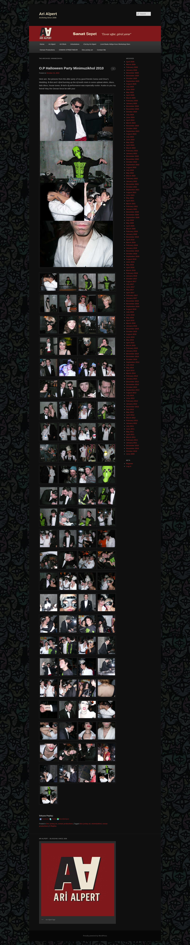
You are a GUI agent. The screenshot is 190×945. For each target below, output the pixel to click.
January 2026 (131, 70)
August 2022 (131, 167)
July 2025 (130, 87)
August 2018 (131, 259)
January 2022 (131, 181)
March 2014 (131, 373)
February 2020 (132, 231)
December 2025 (132, 73)
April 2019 (130, 240)
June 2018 (130, 262)
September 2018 (132, 256)
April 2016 (130, 320)
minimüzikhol (96, 824)
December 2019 (132, 237)
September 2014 (132, 362)
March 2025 (131, 98)
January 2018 (131, 276)
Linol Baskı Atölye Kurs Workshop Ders (115, 44)
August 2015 (131, 334)
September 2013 (132, 390)
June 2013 (130, 398)
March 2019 (131, 242)
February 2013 (132, 401)
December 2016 (132, 301)
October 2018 (131, 254)
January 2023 (131, 153)
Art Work (63, 44)
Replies (52, 826)
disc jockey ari (85, 824)
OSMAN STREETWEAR (68, 50)
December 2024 (132, 106)
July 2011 (130, 426)
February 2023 (132, 151)
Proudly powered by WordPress (95, 936)
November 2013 (132, 384)
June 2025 (130, 89)
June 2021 (130, 195)
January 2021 (131, 209)
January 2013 (131, 404)
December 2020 (132, 212)
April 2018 (130, 267)
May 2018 (130, 265)
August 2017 (131, 281)
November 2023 (132, 126)
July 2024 (130, 115)
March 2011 (131, 437)
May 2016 (130, 318)
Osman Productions (47, 50)
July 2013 (130, 395)
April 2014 (130, 370)
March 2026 (131, 64)
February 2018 (132, 273)
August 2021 (131, 192)
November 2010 (132, 448)
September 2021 (132, 190)
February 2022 (132, 178)
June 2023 (130, 140)
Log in (128, 466)
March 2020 (131, 229)
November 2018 (132, 251)
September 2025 (132, 81)
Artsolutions (74, 44)
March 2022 (131, 176)
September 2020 (132, 217)
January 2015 (131, 351)
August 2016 (131, 309)
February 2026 (132, 67)
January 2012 (131, 423)
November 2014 (132, 356)
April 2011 (130, 434)
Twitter (52, 819)
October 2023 (131, 128)
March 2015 (131, 345)
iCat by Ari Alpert (90, 44)
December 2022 (132, 156)
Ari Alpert (48, 14)
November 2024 (132, 109)
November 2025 (132, 76)
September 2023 (132, 131)
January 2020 (131, 234)
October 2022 (131, 162)
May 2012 (130, 412)
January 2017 (131, 298)
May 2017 (130, 290)
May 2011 (130, 432)
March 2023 (131, 148)
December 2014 (132, 354)
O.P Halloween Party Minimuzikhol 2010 (71, 68)
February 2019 (132, 245)
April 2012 (130, 415)
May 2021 (130, 198)
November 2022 (132, 159)
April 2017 (130, 293)
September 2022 (132, 165)
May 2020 (130, 223)
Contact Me (101, 50)
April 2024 (130, 120)
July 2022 (130, 170)
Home (42, 44)
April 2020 (130, 226)
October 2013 (131, 387)
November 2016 (132, 304)
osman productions (65, 824)
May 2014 (130, 368)
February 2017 (132, 295)
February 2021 (132, 206)
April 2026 (130, 62)
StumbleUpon (63, 819)
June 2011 (130, 429)
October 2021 (131, 187)
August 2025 (131, 84)
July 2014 (130, 365)
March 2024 (131, 123)
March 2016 (131, 323)
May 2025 (130, 92)
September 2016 (132, 306)
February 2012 (132, 420)
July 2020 (130, 220)
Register (129, 464)
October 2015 (131, 331)
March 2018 (131, 270)
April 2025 (130, 95)
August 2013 (131, 393)
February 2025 (132, 101)
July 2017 (130, 284)
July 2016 (130, 312)
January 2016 (131, 326)
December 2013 (132, 382)
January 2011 (131, 443)
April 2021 (130, 201)
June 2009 (130, 454)
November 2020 (132, 215)
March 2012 (131, 418)
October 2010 (131, 451)
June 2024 (130, 117)
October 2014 (131, 359)
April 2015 (130, 343)
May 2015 (130, 340)
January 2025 (131, 103)
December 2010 (132, 445)
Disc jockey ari (87, 50)
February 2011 (132, 440)
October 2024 (131, 112)
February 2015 (132, 348)
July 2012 (130, 409)
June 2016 (130, 315)
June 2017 (130, 287)
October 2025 (131, 78)
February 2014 (132, 376)
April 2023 (130, 145)
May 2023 (130, 142)
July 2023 (130, 137)
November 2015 (132, 329)
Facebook (44, 819)
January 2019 (131, 248)
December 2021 (132, 184)
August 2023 (131, 134)
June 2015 (130, 337)
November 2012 (132, 407)
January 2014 (131, 379)
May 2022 (130, 173)
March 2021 (131, 204)
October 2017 (131, 279)
